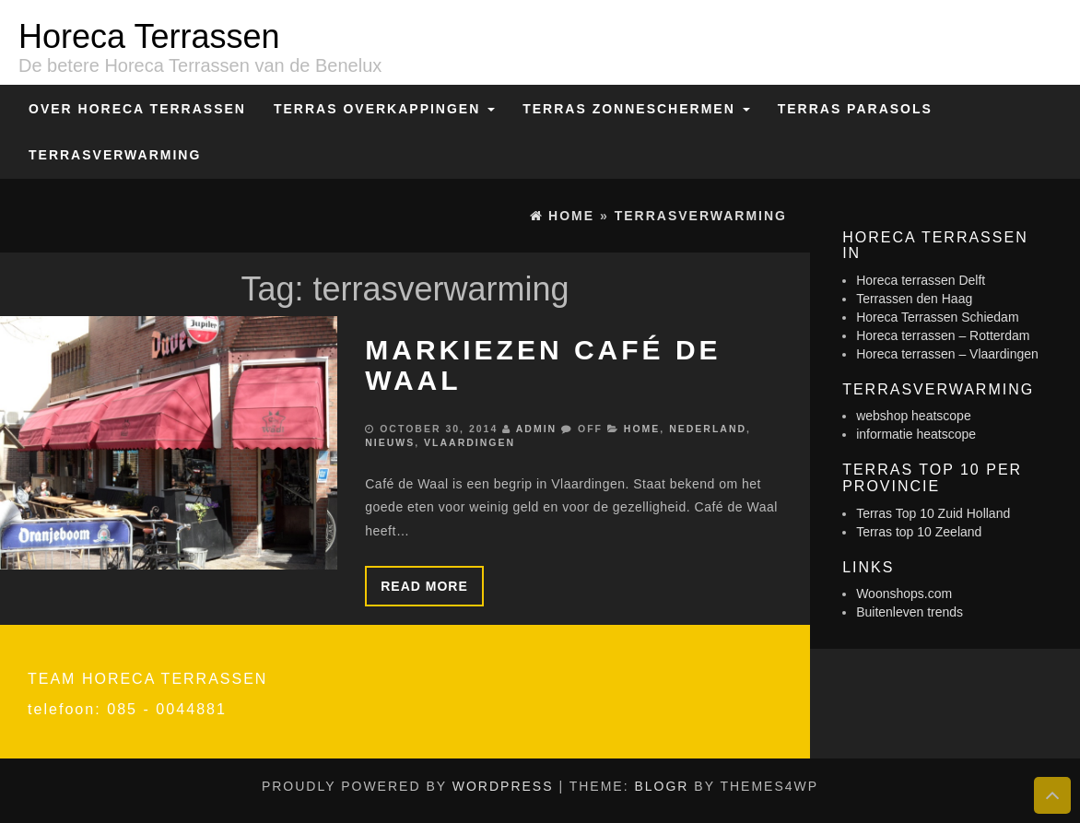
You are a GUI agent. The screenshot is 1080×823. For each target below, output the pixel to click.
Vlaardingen (469, 442)
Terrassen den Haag (914, 298)
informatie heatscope (916, 434)
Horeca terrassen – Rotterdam (942, 335)
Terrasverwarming (115, 154)
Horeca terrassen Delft (920, 280)
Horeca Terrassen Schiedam (937, 317)
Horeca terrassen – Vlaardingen (947, 354)
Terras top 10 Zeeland (918, 531)
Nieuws (390, 442)
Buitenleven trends (909, 612)
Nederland (707, 428)
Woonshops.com (904, 593)
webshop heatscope (913, 415)
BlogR (661, 786)
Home (642, 428)
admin (536, 428)
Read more (424, 586)
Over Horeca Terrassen (137, 108)
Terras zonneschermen (635, 108)
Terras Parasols (855, 108)
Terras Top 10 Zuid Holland (933, 513)
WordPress (503, 786)
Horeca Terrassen (148, 36)
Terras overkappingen (384, 108)
